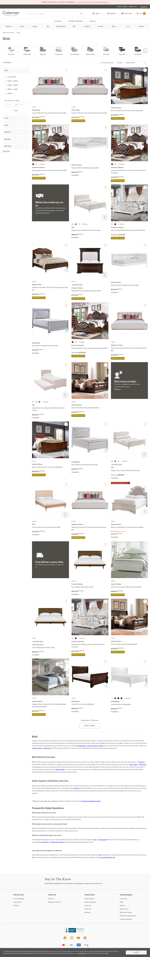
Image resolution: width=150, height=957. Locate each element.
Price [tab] (6, 70)
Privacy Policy (82, 953)
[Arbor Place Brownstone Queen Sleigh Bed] (89, 405)
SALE (128, 26)
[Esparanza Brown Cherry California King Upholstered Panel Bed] (129, 167)
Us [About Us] (51, 898)
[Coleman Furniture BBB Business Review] (75, 932)
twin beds (47, 748)
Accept (136, 952)
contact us (76, 788)
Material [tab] (7, 132)
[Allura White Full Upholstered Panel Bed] (89, 462)
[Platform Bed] (27, 50)
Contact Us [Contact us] (144, 6)
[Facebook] (65, 939)
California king (37, 748)
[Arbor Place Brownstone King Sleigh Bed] (129, 641)
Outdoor (87, 26)
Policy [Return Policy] (124, 909)
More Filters (6, 151)
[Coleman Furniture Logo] (11, 15)
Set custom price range (11, 100)
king (47, 842)
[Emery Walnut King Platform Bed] (89, 584)
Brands (141, 26)
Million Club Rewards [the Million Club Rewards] (128, 916)
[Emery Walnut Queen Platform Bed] (50, 645)
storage (141, 762)
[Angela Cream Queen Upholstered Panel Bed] (129, 468)
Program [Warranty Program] (126, 912)
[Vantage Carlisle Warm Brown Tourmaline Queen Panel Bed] (50, 284)
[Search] (55, 13)
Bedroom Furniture (8, 32)
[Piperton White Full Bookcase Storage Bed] (89, 165)
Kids (74, 26)
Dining (35, 26)
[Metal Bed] (106, 50)
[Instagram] (71, 939)
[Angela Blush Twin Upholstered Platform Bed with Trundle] (50, 405)
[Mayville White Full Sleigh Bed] (129, 701)
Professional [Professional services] (58, 21)
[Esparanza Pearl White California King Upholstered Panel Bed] (89, 641)
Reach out (117, 389)
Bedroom (9, 26)
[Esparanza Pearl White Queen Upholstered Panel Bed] (129, 227)
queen (43, 842)
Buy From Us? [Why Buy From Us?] (54, 902)
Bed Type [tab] (7, 146)
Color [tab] (6, 118)
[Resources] (87, 909)
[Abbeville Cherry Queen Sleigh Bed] (89, 701)
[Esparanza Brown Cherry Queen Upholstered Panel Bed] (89, 345)
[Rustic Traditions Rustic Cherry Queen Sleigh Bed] (129, 108)
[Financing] (87, 905)
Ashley (101, 746)
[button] (96, 13)
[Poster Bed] (122, 50)
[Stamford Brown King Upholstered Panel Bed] (89, 288)
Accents (100, 26)
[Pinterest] (85, 939)
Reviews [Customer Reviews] (126, 919)
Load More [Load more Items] (89, 726)
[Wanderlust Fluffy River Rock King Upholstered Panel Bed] (89, 524)
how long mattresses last (107, 857)
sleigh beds (142, 764)
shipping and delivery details (91, 801)
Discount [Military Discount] (90, 902)
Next (145, 50)
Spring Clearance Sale (118, 531)
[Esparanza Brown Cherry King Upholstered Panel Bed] (50, 167)
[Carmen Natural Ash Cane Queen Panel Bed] (50, 524)
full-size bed (102, 839)
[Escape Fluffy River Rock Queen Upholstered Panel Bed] (89, 110)
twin (94, 839)
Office (114, 26)
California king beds (57, 842)
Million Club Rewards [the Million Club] (75, 21)
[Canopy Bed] (58, 50)
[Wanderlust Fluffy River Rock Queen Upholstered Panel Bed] (129, 345)
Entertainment (61, 26)
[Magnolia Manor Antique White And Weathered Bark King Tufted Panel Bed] (50, 701)
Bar (48, 26)
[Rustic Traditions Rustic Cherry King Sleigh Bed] (50, 464)
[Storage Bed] (138, 50)
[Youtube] (78, 939)
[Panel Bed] (11, 50)
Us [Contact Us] (123, 898)
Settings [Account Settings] (19, 898)
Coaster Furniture (92, 746)
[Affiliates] (87, 912)
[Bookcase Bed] (90, 50)
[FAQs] (121, 902)
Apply (16, 110)
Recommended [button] (130, 62)
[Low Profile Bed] (74, 50)
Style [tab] (6, 125)
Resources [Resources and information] (93, 21)
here (107, 953)
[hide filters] (8, 63)
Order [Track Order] (17, 902)
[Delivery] (122, 905)
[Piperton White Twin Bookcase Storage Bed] (129, 282)
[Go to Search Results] (81, 13)
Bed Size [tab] (7, 139)
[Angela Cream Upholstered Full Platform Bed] (89, 227)
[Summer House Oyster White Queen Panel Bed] (129, 584)
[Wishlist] (16, 905)
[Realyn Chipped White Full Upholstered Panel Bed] (129, 524)
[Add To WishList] (66, 70)
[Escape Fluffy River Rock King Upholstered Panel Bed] (50, 110)
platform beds (60, 769)
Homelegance (81, 746)
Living (22, 26)
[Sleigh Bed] (43, 50)
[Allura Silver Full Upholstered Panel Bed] (50, 343)
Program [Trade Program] (89, 898)
